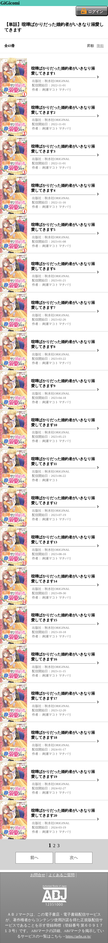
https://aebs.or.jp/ (78, 936)
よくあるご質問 (61, 875)
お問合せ (37, 875)
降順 (100, 46)
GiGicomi (10, 3)
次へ (74, 858)
